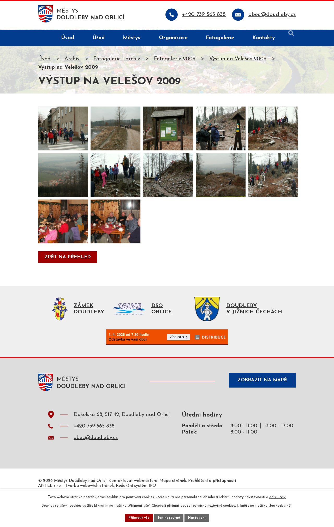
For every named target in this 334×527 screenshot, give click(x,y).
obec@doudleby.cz (96, 466)
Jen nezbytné (169, 517)
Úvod (44, 60)
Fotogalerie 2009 (174, 60)
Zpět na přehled (68, 283)
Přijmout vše (138, 517)
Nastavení (198, 517)
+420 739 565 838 (94, 454)
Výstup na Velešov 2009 (237, 60)
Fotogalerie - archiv (116, 60)
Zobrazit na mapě (260, 409)
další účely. (277, 497)
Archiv (72, 60)
